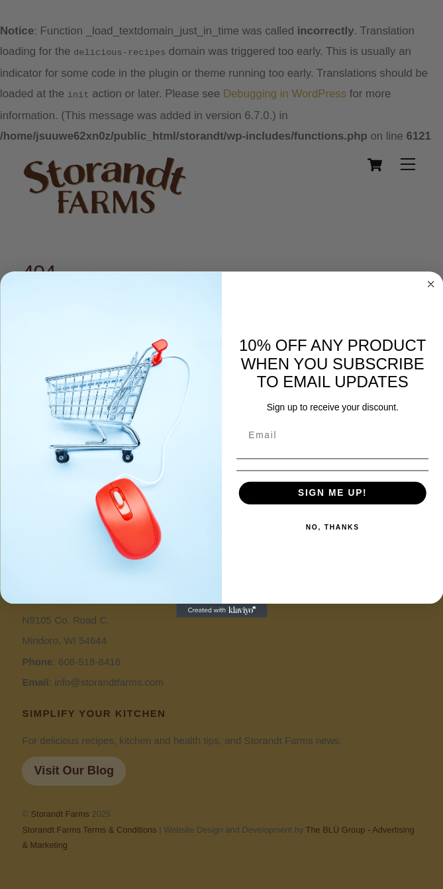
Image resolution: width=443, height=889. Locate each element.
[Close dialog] (431, 284)
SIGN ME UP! (332, 493)
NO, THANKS (332, 528)
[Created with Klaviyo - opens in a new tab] (221, 611)
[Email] (332, 435)
